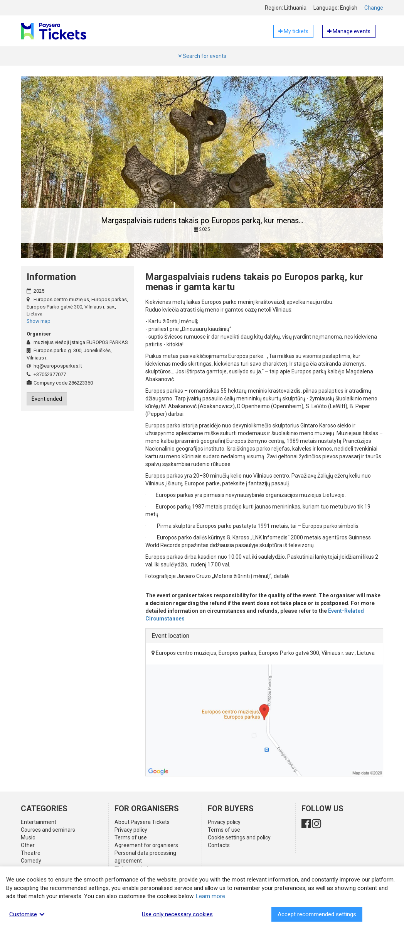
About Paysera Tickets (142, 822)
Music (28, 837)
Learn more (210, 896)
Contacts (219, 845)
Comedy (31, 861)
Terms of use (130, 837)
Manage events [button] (348, 31)
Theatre (30, 853)
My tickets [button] (293, 31)
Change (373, 8)
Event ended (47, 399)
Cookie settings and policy (239, 837)
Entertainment (38, 822)
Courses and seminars (48, 830)
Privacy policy (130, 830)
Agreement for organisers (146, 845)
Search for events (202, 56)
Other (28, 845)
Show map (38, 321)
